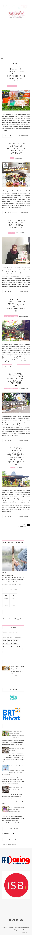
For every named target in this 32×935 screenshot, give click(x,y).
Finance (16, 640)
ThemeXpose (17, 927)
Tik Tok (13, 603)
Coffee (12, 467)
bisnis (4, 651)
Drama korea (18, 637)
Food (11, 158)
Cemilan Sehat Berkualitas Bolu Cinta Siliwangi (16, 224)
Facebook (6, 603)
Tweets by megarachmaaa (9, 844)
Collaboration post (7, 637)
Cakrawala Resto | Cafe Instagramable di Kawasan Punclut (16, 378)
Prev (20, 105)
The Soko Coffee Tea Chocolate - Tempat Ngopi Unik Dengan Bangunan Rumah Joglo (16, 455)
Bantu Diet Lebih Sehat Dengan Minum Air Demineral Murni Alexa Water (17, 670)
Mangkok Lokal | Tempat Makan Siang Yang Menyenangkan (16, 305)
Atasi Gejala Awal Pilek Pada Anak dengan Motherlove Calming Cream (16, 733)
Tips (13, 649)
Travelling (19, 649)
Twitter (13, 596)
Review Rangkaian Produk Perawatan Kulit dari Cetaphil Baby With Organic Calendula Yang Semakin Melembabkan (13, 770)
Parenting (12, 646)
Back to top (25, 932)
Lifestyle (5, 646)
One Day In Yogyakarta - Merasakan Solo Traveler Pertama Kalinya (15, 790)
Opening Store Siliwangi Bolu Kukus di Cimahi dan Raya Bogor (16, 148)
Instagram (5, 596)
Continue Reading (23, 135)
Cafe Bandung (13, 634)
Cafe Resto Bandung (11, 316)
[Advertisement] (16, 40)
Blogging (11, 232)
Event (4, 640)
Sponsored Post (6, 649)
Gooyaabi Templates (7, 930)
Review (18, 646)
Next (24, 105)
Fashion (10, 640)
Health (5, 643)
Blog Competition (13, 632)
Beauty (5, 632)
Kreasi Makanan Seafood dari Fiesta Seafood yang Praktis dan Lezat (16, 74)
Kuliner (16, 643)
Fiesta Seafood (11, 85)
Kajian (10, 643)
